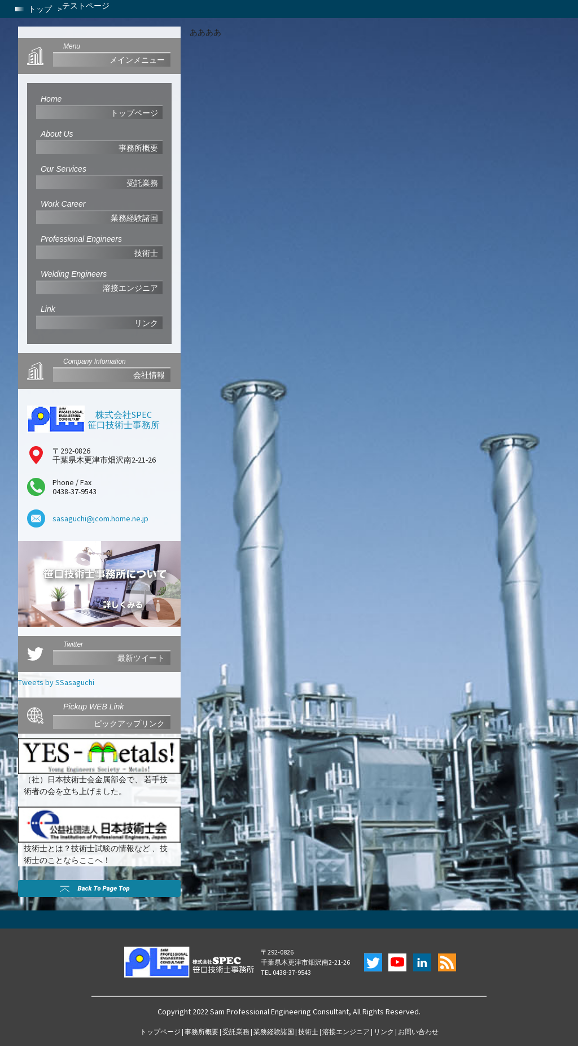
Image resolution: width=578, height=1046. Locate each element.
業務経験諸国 (273, 1031)
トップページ (160, 1031)
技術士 (308, 1031)
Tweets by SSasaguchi (56, 682)
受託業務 (235, 1031)
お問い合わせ (418, 1031)
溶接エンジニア (346, 1031)
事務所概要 (201, 1031)
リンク (384, 1031)
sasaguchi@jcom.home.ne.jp (100, 518)
